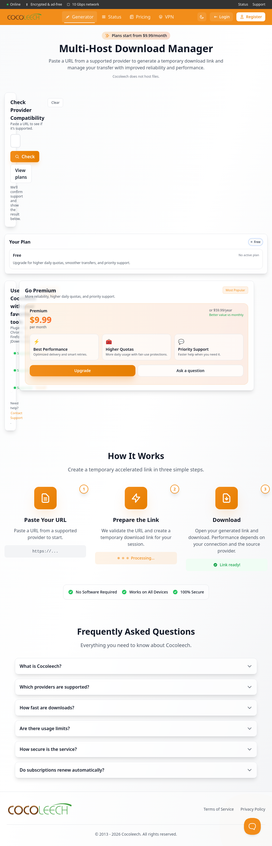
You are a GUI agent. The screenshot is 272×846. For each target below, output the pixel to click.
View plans (21, 173)
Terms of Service (219, 809)
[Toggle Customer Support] (252, 826)
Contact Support (16, 415)
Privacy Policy (253, 809)
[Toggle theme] (201, 16)
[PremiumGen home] (24, 16)
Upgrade (82, 370)
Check (25, 156)
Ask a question (190, 370)
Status (243, 4)
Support (259, 4)
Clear (55, 102)
